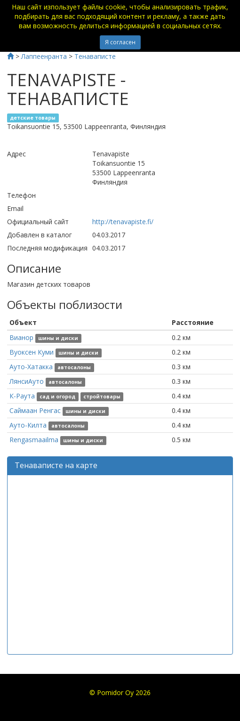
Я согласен (120, 42)
